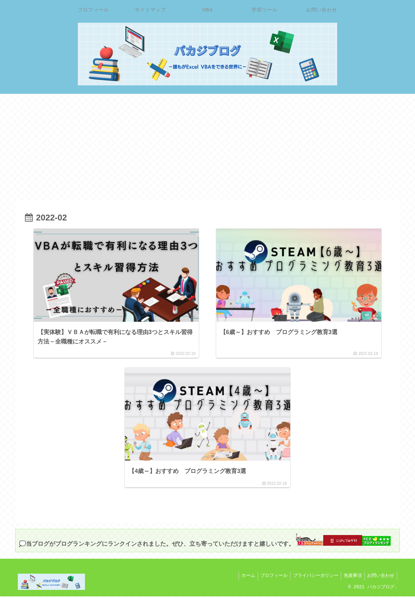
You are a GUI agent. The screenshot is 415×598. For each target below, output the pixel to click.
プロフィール (268, 578)
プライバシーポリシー (312, 578)
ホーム (241, 578)
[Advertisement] (207, 147)
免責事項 (350, 578)
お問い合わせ (380, 578)
